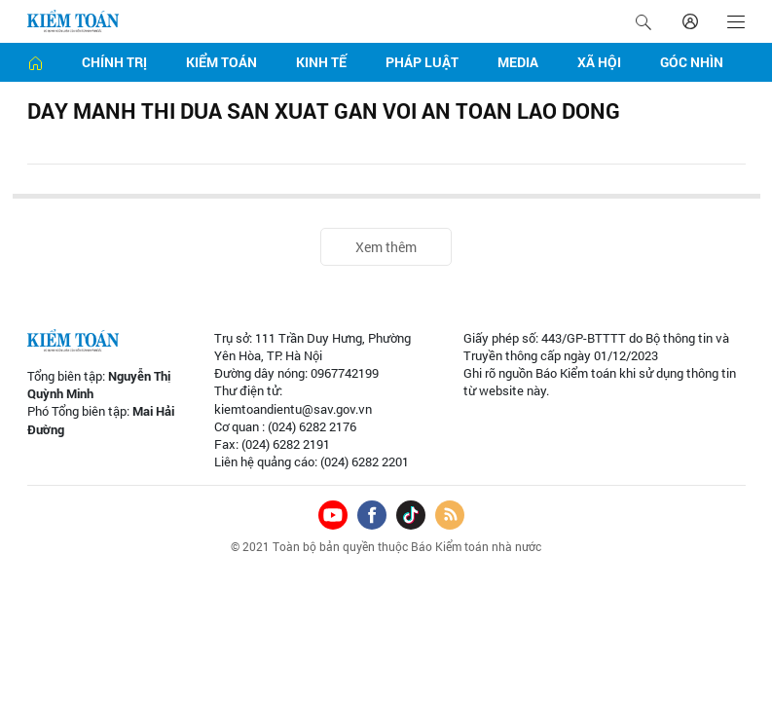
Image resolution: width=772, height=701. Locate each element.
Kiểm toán (221, 62)
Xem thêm (386, 247)
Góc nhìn (691, 62)
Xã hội (599, 62)
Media (517, 62)
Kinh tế (321, 62)
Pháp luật (422, 62)
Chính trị (114, 62)
